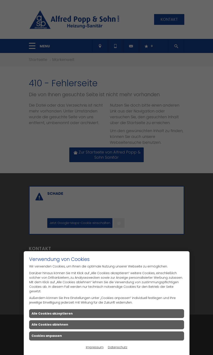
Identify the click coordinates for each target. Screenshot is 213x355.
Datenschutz (117, 347)
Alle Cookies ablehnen (50, 324)
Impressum (95, 347)
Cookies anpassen (47, 336)
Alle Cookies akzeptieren (52, 313)
